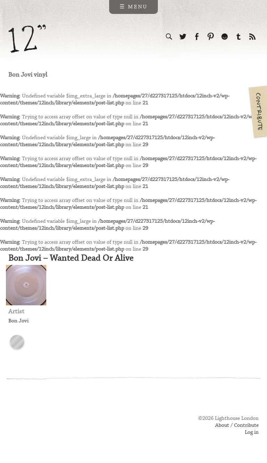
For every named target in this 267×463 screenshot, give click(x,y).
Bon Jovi (18, 320)
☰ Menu (134, 6)
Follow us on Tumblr (238, 36)
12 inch (27, 38)
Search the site (169, 36)
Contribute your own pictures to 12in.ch (257, 111)
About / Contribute (237, 425)
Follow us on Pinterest (210, 36)
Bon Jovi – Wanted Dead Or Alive (71, 258)
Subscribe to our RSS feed (252, 36)
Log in (252, 432)
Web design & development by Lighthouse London (39, 428)
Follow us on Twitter (183, 36)
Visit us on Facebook (197, 36)
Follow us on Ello (224, 36)
